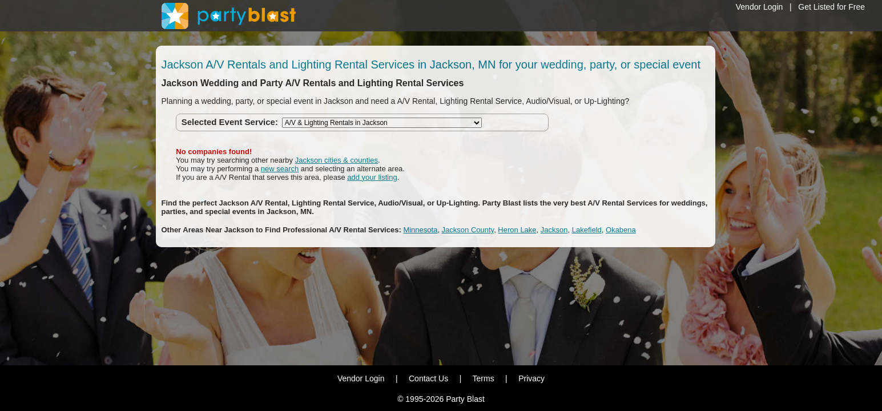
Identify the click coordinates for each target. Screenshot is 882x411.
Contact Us (428, 378)
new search (280, 168)
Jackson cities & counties (336, 160)
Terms (483, 378)
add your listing (372, 177)
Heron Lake (517, 229)
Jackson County (468, 229)
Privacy (531, 378)
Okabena (621, 229)
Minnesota (420, 229)
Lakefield (587, 229)
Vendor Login (759, 6)
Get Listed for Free (831, 6)
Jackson (554, 229)
